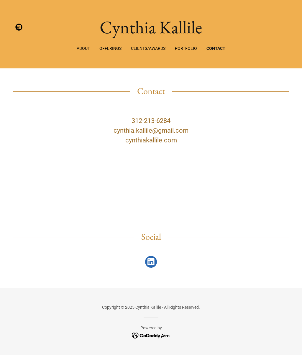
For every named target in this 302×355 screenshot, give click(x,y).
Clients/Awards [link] (148, 48)
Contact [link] (215, 48)
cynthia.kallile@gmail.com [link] (151, 130)
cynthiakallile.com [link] (151, 140)
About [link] (83, 48)
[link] (19, 27)
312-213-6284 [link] (151, 120)
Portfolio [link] (186, 48)
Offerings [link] (110, 48)
